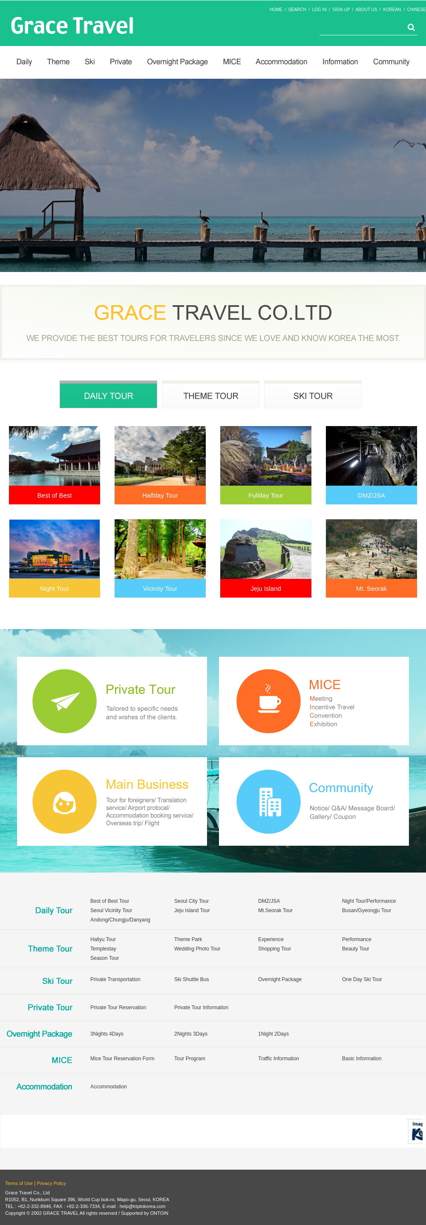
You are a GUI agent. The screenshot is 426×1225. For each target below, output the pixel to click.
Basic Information (362, 1059)
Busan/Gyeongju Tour (366, 910)
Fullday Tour (265, 495)
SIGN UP (341, 9)
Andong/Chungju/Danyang (120, 920)
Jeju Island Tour (192, 910)
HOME (276, 9)
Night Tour (54, 588)
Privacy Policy (51, 1183)
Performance (356, 939)
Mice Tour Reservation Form (122, 1059)
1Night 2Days (273, 1034)
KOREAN (392, 9)
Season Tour (104, 958)
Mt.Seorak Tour (275, 910)
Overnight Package (280, 979)
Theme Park (188, 939)
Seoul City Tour (191, 901)
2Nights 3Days (190, 1034)
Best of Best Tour (109, 901)
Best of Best (54, 495)
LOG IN (319, 9)
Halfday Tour (160, 495)
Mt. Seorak (371, 588)
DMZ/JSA (371, 495)
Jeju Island (265, 588)
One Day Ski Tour (362, 979)
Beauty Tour (355, 949)
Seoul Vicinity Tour (111, 910)
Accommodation (108, 1087)
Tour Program (189, 1059)
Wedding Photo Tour (197, 949)
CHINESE (416, 9)
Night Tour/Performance (369, 901)
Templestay (103, 949)
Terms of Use (19, 1183)
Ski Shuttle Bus (191, 979)
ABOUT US (366, 9)
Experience (271, 939)
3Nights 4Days (107, 1034)
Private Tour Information (201, 1007)
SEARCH (297, 9)
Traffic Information (278, 1059)
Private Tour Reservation (118, 1007)
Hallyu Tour (103, 939)
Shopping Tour (274, 949)
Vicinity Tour (160, 588)
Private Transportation (115, 979)
